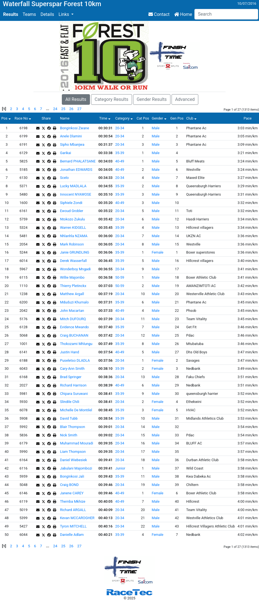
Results (10, 14)
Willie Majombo (72, 277)
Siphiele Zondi (71, 203)
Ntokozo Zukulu (72, 219)
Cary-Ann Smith (72, 368)
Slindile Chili (69, 402)
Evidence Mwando (74, 327)
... (47, 109)
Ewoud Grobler (71, 211)
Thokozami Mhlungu (76, 344)
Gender (160, 118)
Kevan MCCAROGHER (77, 518)
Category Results (111, 99)
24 (55, 109)
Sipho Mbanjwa (72, 144)
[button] (66, 14)
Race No (23, 118)
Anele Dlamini (71, 136)
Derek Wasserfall (73, 261)
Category (124, 118)
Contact (159, 14)
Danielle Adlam (72, 535)
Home (183, 14)
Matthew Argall (72, 294)
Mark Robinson (72, 244)
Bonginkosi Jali (72, 476)
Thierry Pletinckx (73, 286)
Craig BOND (69, 485)
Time (105, 118)
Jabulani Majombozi (76, 468)
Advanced (185, 99)
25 (63, 109)
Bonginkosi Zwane (74, 128)
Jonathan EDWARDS (76, 169)
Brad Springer (70, 377)
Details (47, 14)
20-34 (119, 128)
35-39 (119, 153)
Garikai (65, 153)
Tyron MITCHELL (73, 526)
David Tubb (68, 418)
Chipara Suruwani (74, 394)
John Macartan (72, 310)
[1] (4, 109)
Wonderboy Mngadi (75, 269)
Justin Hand (69, 352)
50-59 (119, 277)
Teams (29, 14)
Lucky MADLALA (73, 186)
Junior (120, 468)
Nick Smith (68, 435)
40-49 (119, 161)
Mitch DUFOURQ (73, 319)
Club (192, 118)
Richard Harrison (73, 385)
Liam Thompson (72, 451)
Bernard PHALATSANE (78, 161)
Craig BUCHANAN (74, 335)
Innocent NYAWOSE (75, 194)
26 (71, 109)
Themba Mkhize (72, 501)
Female (157, 252)
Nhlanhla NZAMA (73, 236)
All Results (75, 99)
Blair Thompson (72, 427)
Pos (6, 118)
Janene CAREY (71, 493)
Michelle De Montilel (76, 410)
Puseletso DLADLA (75, 360)
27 (79, 109)
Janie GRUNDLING (74, 252)
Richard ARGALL (73, 510)
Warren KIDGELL (73, 227)
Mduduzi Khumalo (74, 302)
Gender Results (152, 99)
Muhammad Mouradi (76, 443)
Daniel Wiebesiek (73, 460)
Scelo (64, 178)
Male (156, 128)
